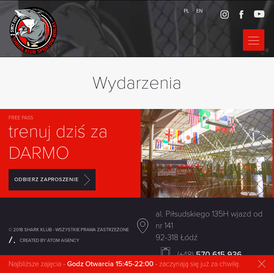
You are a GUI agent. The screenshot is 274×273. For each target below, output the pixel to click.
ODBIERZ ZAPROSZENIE (52, 179)
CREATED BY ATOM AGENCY (44, 240)
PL (186, 11)
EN (199, 11)
